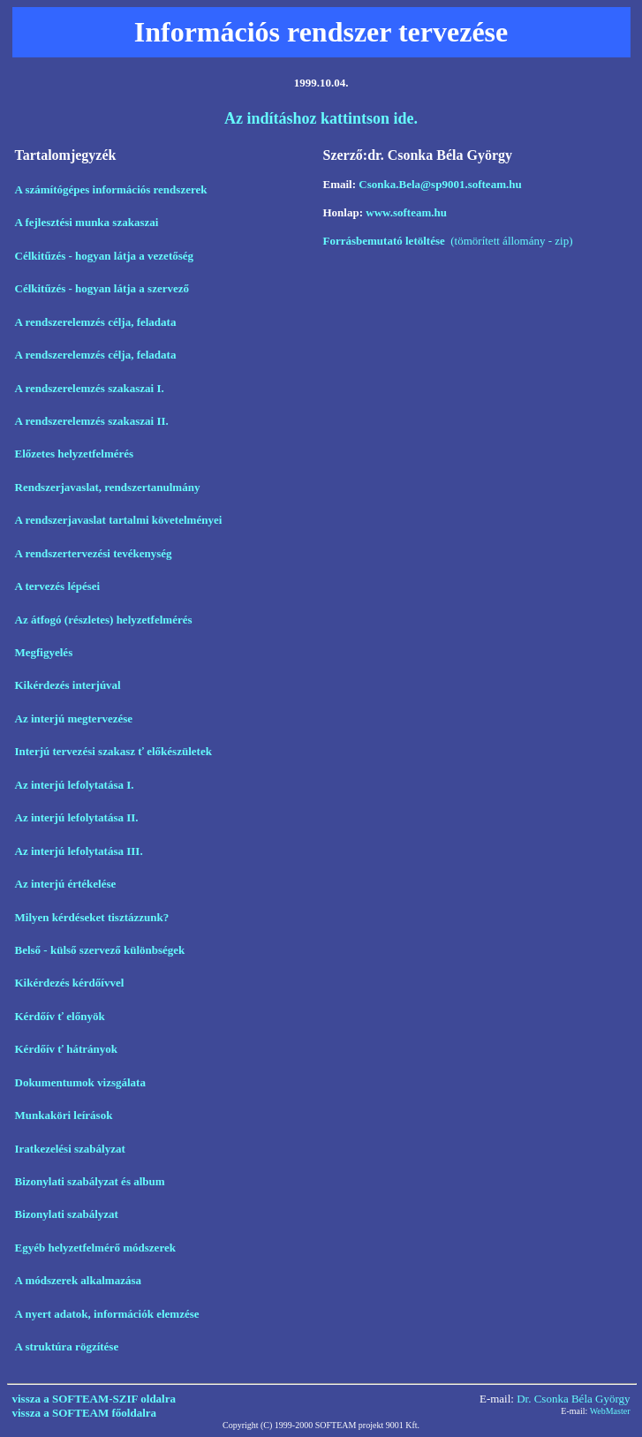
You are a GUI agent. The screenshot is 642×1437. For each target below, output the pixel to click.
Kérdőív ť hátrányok (66, 1048)
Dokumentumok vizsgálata (80, 1082)
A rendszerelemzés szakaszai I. (89, 388)
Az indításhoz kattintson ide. (321, 118)
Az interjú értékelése (66, 883)
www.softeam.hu (406, 212)
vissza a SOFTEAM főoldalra (84, 1412)
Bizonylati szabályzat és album (90, 1181)
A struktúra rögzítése (67, 1346)
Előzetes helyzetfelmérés (74, 453)
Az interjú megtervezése (74, 718)
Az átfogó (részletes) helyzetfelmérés (105, 619)
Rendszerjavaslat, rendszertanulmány (107, 487)
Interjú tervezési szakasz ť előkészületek (113, 751)
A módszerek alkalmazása (78, 1280)
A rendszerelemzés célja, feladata (96, 322)
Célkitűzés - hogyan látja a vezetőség (104, 255)
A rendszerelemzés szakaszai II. (92, 420)
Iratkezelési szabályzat (70, 1148)
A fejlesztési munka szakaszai (87, 222)
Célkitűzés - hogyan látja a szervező (102, 288)
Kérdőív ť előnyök (60, 1016)
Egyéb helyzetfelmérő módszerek (95, 1247)
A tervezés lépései (58, 586)
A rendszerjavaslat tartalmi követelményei (119, 519)
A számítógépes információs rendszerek (112, 189)
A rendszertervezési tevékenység (93, 553)
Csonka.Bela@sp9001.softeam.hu (440, 184)
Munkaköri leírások (64, 1115)
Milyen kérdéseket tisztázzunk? (93, 917)
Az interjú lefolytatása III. (79, 851)
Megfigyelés (44, 652)
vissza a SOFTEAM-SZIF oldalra (94, 1398)
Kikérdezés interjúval (68, 685)
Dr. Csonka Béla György (573, 1398)
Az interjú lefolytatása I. (74, 784)
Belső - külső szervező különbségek (100, 950)
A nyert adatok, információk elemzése (107, 1313)
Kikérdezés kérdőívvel (70, 982)
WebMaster (610, 1411)
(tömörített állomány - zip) (448, 240)
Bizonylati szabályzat (66, 1214)
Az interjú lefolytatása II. (77, 817)
